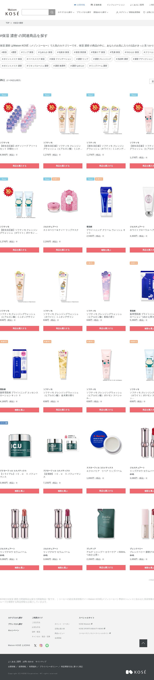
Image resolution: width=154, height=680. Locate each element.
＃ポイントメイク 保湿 (12, 59)
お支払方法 (36, 627)
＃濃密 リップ (82, 59)
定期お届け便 (60, 629)
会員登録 (58, 638)
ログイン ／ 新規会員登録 (129, 12)
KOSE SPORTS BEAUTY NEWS (91, 629)
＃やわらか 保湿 (132, 52)
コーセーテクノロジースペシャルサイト (94, 633)
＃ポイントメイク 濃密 (12, 66)
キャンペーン (13, 630)
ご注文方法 (36, 622)
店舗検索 (98, 5)
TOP (7, 23)
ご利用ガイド (37, 618)
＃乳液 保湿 (115, 52)
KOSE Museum (84, 624)
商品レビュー (60, 633)
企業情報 (81, 5)
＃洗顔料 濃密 (122, 59)
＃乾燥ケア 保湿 (98, 52)
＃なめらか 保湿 (45, 52)
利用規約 (32, 667)
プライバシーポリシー (49, 667)
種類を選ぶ (106, 250)
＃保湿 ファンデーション (60, 59)
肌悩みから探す (100, 12)
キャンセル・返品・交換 (41, 636)
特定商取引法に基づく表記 (72, 667)
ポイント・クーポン (62, 624)
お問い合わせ (28, 662)
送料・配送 (36, 632)
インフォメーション (116, 5)
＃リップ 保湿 (27, 52)
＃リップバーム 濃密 (98, 66)
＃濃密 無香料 (59, 66)
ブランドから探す (84, 12)
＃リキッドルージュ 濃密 (37, 66)
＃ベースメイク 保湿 (35, 59)
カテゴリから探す (65, 12)
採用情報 (22, 667)
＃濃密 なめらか (77, 66)
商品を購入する (19, 166)
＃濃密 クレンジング (102, 59)
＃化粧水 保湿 (63, 52)
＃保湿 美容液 (80, 52)
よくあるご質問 (137, 5)
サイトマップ (40, 662)
